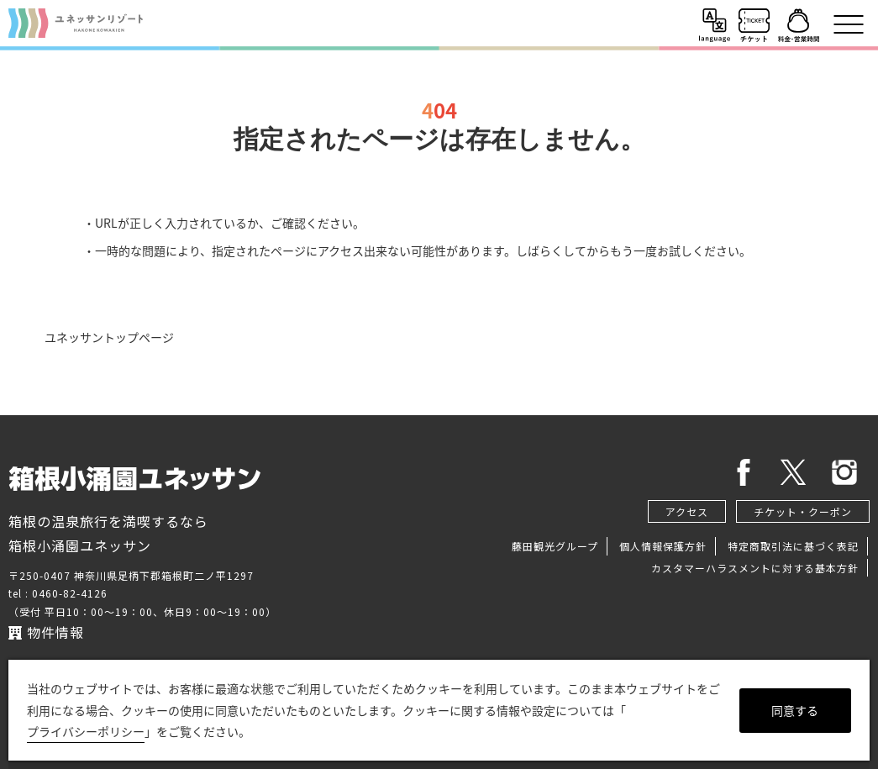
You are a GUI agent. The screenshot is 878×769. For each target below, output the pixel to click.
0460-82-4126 (70, 593)
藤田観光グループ (555, 546)
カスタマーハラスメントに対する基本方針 (755, 568)
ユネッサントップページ (109, 337)
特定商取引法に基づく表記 (793, 546)
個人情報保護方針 (663, 546)
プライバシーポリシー (86, 731)
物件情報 (46, 632)
